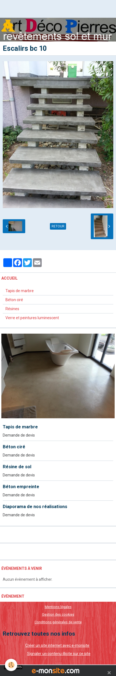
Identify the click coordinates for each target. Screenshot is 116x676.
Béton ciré (14, 300)
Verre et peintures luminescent (32, 318)
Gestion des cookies (58, 614)
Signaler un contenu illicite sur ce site (58, 653)
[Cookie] (11, 665)
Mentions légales (58, 607)
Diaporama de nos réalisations (35, 506)
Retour (58, 226)
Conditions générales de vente (58, 622)
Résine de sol (17, 466)
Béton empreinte (21, 486)
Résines (12, 309)
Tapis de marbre (19, 291)
